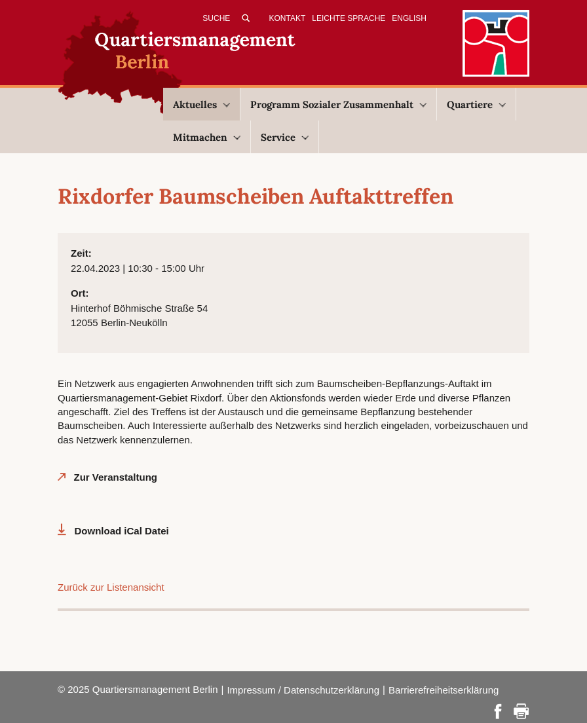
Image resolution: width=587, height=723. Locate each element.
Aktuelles (201, 104)
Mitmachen (206, 137)
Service (285, 137)
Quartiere (476, 104)
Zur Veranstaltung (116, 477)
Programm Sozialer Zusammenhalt (338, 104)
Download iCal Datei (122, 530)
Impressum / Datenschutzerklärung (303, 689)
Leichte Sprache (348, 18)
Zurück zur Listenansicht (111, 587)
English (409, 18)
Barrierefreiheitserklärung (443, 689)
